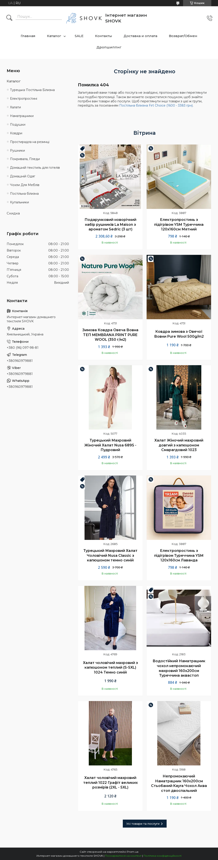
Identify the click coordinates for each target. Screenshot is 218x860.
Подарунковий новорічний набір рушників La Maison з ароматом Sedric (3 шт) (110, 224)
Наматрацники (22, 116)
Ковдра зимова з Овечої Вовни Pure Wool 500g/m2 (179, 334)
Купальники (19, 202)
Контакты (103, 36)
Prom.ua (132, 851)
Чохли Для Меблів (24, 185)
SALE (79, 36)
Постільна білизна (24, 194)
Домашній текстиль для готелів (35, 168)
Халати (15, 107)
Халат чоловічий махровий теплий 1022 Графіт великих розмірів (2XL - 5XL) (110, 782)
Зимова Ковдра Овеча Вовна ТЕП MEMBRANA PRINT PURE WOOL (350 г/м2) (110, 335)
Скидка (13, 213)
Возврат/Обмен (183, 36)
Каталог (54, 36)
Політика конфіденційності (162, 855)
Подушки (17, 125)
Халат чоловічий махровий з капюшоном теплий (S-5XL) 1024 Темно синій (110, 667)
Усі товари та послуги (142, 823)
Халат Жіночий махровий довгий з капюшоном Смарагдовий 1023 (178, 445)
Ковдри (16, 133)
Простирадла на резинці (29, 142)
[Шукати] (9, 18)
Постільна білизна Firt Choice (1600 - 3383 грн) (156, 105)
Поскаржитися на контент (123, 855)
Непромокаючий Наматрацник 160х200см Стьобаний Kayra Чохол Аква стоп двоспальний (179, 783)
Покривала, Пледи (25, 159)
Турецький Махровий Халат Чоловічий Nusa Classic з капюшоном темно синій (110, 555)
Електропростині (23, 99)
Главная (28, 36)
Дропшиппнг (109, 47)
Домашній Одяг (22, 176)
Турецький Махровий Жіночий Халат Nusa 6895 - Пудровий (110, 445)
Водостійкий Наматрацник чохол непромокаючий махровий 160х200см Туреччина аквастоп (179, 668)
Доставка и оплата (140, 36)
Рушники (17, 151)
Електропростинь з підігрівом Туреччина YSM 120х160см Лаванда (179, 555)
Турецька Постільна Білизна (32, 90)
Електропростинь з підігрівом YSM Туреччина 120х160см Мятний (179, 224)
